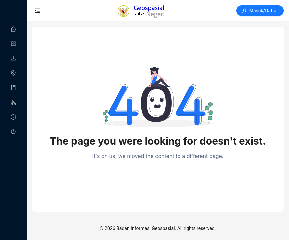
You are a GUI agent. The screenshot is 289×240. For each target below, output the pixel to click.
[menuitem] (13, 29)
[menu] (13, 80)
